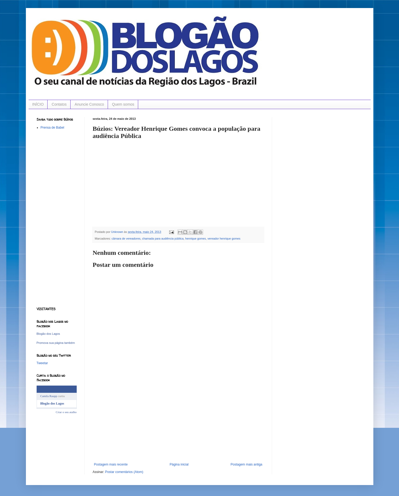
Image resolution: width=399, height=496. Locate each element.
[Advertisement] (178, 422)
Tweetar (42, 363)
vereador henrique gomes (223, 238)
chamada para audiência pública (163, 238)
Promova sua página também (56, 342)
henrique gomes (195, 238)
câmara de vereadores (126, 238)
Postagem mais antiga (246, 464)
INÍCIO (38, 104)
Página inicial (179, 464)
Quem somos (123, 104)
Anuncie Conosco (89, 104)
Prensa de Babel (52, 127)
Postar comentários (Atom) (124, 472)
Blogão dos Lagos (48, 333)
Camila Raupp (48, 396)
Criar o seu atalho (66, 412)
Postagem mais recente (111, 464)
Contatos (59, 104)
